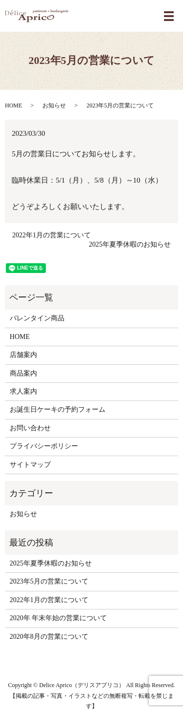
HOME (13, 105)
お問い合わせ (30, 428)
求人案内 (23, 391)
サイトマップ (30, 464)
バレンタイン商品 (37, 318)
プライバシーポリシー (44, 446)
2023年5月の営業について (49, 581)
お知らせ (54, 105)
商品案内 (23, 373)
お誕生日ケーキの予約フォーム (57, 409)
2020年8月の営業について (49, 636)
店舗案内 (23, 354)
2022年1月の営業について (51, 235)
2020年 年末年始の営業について (58, 618)
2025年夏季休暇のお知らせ (130, 244)
